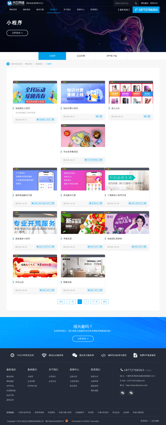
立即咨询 (17, 33)
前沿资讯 (73, 386)
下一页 (95, 302)
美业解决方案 (69, 195)
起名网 (126, 412)
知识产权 (10, 395)
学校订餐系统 (138, 412)
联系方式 (154, 3)
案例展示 (53, 9)
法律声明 (94, 381)
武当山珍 (19, 282)
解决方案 (40, 9)
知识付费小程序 (70, 108)
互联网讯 (51, 412)
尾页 (105, 302)
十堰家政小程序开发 (117, 195)
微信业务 (10, 376)
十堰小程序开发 (24, 412)
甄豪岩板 (67, 282)
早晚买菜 (67, 239)
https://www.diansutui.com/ (136, 385)
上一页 (71, 302)
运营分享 (73, 376)
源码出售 (10, 400)
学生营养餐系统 (70, 152)
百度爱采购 (11, 390)
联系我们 (94, 9)
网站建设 (144, 3)
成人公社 (115, 108)
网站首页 (13, 9)
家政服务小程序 (22, 239)
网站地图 (94, 390)
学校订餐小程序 (65, 412)
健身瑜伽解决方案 (23, 195)
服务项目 (26, 9)
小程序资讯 (74, 381)
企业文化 (52, 381)
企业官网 (81, 56)
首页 (61, 302)
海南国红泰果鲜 (115, 239)
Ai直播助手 (79, 412)
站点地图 (155, 421)
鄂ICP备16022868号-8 (54, 421)
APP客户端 (111, 56)
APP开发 (10, 386)
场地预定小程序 (22, 108)
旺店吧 (91, 412)
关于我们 (67, 9)
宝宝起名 (116, 412)
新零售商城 (39, 412)
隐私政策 (94, 386)
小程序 (52, 56)
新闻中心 (80, 9)
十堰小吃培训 (103, 412)
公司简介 (52, 376)
